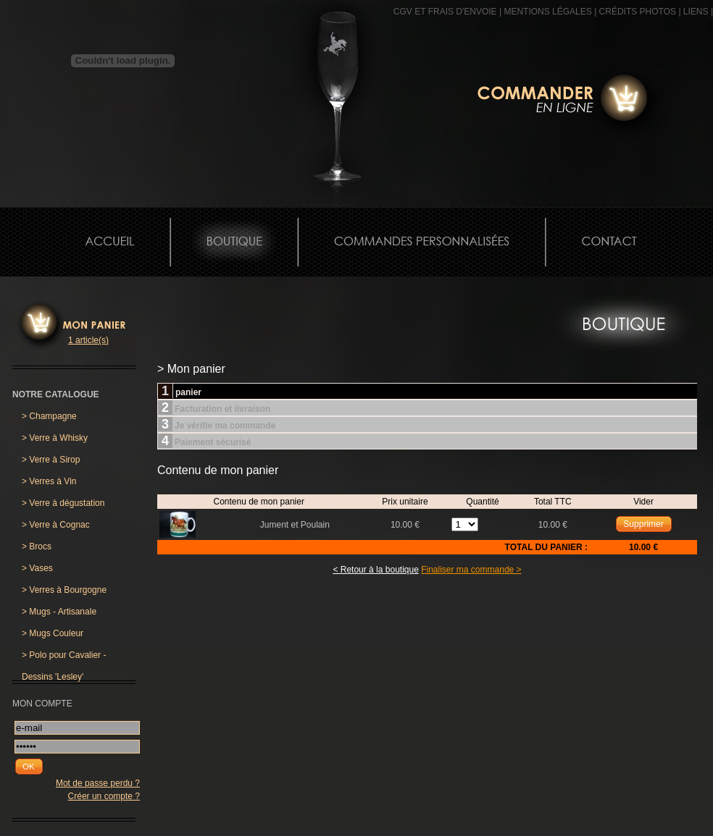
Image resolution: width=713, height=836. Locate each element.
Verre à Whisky (55, 438)
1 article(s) (88, 340)
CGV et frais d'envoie (445, 12)
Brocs (36, 546)
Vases (37, 568)
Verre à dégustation (63, 503)
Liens (696, 12)
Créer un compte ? (104, 796)
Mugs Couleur (52, 633)
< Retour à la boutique (375, 570)
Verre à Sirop (51, 460)
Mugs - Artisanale (59, 612)
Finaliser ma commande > (471, 570)
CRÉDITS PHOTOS (637, 12)
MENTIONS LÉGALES (547, 12)
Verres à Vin (49, 481)
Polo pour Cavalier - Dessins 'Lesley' (64, 658)
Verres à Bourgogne (64, 590)
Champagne (49, 416)
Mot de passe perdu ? (98, 783)
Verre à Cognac (56, 525)
